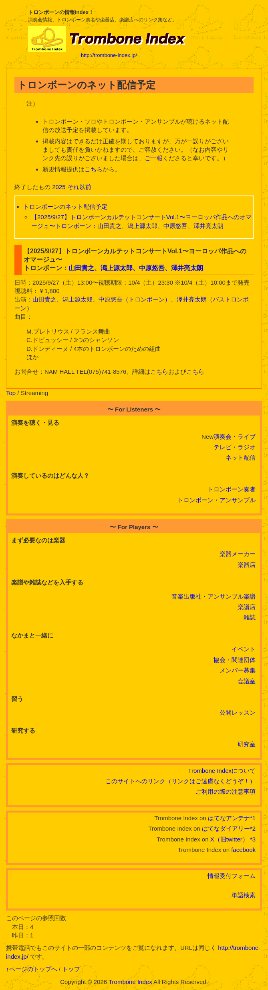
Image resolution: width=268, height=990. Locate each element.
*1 (253, 818)
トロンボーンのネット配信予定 (65, 206)
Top (11, 392)
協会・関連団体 (235, 659)
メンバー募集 (238, 670)
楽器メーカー (238, 553)
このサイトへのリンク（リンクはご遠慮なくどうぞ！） (180, 781)
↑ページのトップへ (31, 969)
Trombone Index (130, 981)
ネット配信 (241, 457)
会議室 (247, 681)
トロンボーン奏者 (232, 489)
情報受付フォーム (232, 875)
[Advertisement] (215, 33)
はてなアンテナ (229, 818)
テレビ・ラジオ (235, 447)
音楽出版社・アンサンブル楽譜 (213, 596)
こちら (94, 169)
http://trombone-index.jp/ (109, 55)
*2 (253, 828)
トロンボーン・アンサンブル (216, 500)
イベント (244, 649)
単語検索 (244, 895)
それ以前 (79, 186)
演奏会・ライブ (235, 436)
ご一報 (154, 158)
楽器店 (247, 564)
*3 (253, 839)
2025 (58, 186)
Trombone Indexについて (222, 770)
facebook (243, 849)
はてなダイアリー (226, 828)
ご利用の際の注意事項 (225, 791)
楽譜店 (247, 606)
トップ (71, 969)
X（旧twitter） (229, 839)
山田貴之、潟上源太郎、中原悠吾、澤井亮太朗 (136, 268)
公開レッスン (238, 712)
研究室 (247, 744)
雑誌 (250, 617)
